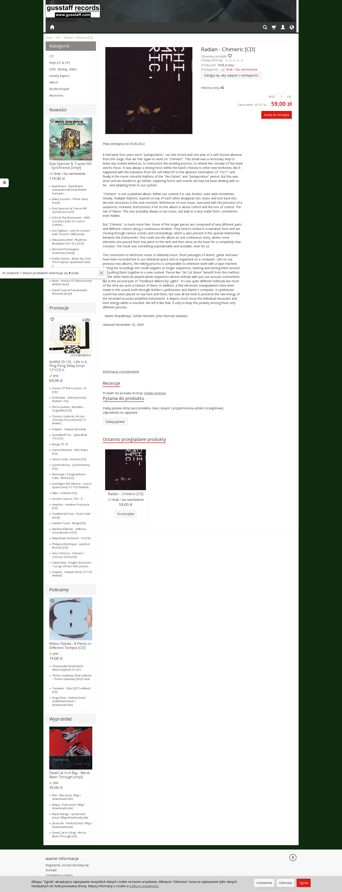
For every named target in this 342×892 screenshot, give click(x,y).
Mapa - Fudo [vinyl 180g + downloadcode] (68, 806)
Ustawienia (264, 883)
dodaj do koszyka (276, 115)
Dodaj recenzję (155, 393)
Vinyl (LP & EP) (59, 63)
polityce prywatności (144, 886)
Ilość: (272, 96)
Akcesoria (56, 95)
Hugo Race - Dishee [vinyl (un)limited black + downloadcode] (69, 701)
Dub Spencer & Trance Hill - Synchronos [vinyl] (70, 165)
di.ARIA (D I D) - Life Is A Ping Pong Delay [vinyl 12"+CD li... (68, 366)
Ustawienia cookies (59, 875)
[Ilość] (281, 96)
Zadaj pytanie (115, 422)
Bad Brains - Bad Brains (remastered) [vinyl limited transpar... (69, 189)
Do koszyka (125, 514)
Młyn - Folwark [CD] (64, 493)
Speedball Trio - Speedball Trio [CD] (69, 436)
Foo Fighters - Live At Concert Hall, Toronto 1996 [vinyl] (71, 232)
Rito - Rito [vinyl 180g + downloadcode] (66, 797)
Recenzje (111, 383)
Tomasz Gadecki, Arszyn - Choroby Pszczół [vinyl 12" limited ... (69, 419)
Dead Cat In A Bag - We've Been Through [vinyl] (69, 775)
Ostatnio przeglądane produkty (134, 439)
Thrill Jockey (225, 65)
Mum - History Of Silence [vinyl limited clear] (72, 282)
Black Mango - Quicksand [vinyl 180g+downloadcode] (70, 815)
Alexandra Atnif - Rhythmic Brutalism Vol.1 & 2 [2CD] (69, 241)
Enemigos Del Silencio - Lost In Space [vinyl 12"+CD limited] (72, 485)
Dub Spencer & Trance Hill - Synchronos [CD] (70, 210)
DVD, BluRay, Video (63, 69)
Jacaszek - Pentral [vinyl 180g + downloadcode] (72, 825)
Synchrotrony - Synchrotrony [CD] (71, 466)
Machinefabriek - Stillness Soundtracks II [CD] (69, 530)
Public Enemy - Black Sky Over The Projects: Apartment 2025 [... (71, 262)
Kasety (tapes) (59, 76)
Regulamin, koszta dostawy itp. (67, 865)
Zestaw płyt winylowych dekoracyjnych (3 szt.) (67, 667)
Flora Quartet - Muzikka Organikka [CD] (67, 408)
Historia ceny (212, 88)
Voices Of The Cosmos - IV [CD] (69, 390)
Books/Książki (59, 89)
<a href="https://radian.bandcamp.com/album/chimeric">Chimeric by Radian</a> (173, 344)
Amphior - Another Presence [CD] (70, 506)
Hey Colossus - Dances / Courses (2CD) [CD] (68, 555)
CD (51, 56)
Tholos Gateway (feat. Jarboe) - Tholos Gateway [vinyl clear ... (71, 679)
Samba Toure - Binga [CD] (69, 523)
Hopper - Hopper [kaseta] (69, 429)
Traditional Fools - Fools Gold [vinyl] (71, 515)
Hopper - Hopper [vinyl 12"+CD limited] (72, 573)
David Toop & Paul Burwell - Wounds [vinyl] (70, 292)
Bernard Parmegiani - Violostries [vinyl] (66, 251)
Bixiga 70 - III (60, 444)
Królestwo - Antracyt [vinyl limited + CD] (69, 399)
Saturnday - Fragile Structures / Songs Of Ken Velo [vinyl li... (71, 564)
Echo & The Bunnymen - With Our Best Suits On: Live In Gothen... (71, 221)
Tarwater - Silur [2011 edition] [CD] (71, 690)
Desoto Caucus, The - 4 (67, 499)
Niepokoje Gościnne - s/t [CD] (71, 538)
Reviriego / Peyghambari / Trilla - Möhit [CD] (69, 476)
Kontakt (51, 870)
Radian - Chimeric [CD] (125, 494)
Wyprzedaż (60, 719)
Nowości (58, 110)
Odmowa (285, 883)
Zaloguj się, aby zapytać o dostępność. (231, 75)
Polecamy (59, 590)
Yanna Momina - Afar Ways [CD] (70, 451)
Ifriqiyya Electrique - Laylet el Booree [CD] (71, 545)
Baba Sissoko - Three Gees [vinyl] (70, 200)
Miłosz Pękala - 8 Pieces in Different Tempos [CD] (70, 645)
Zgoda (303, 883)
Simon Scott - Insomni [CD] (69, 459)
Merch (53, 82)
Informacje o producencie (121, 371)
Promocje (59, 308)
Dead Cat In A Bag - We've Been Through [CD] (69, 834)
